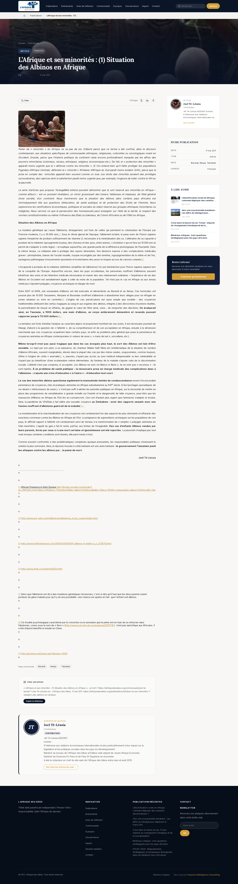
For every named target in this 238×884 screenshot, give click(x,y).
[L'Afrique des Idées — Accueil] (29, 6)
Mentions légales (161, 874)
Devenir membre (93, 849)
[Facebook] (153, 100)
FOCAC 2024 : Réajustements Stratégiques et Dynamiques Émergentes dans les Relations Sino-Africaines (152, 852)
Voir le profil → (189, 123)
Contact (156, 6)
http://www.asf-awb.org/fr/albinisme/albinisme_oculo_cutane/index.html (59, 518)
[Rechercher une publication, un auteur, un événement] (191, 6)
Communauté (103, 6)
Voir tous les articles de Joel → (61, 767)
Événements (67, 6)
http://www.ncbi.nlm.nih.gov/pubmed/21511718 (89, 625)
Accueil (21, 43)
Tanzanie (66, 666)
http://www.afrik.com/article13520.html (41, 568)
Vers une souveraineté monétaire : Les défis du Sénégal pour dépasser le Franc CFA (151, 821)
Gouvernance (132, 6)
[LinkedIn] (147, 100)
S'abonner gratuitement (193, 276)
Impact (145, 6)
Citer (25, 100)
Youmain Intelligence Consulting (203, 874)
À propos (117, 6)
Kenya (53, 666)
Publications (52, 6)
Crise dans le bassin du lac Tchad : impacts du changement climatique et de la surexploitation (153, 833)
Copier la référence (34, 701)
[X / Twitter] (141, 100)
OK (184, 833)
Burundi (41, 666)
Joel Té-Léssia (29, 75)
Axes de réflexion (84, 6)
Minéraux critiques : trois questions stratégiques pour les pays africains (150, 842)
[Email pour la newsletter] (199, 825)
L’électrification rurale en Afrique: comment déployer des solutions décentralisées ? (149, 810)
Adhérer (213, 6)
